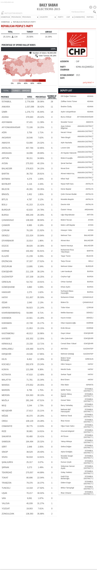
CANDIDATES (79, 17)
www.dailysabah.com (7, 2)
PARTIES (90, 17)
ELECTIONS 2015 (48, 9)
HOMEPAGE (5, 17)
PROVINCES (16, 17)
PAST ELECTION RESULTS (13, 13)
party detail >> (88, 82)
